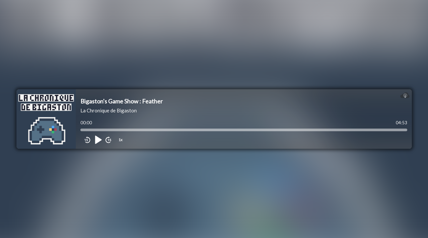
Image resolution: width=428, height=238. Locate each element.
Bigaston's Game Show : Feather (121, 101)
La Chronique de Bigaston (108, 110)
